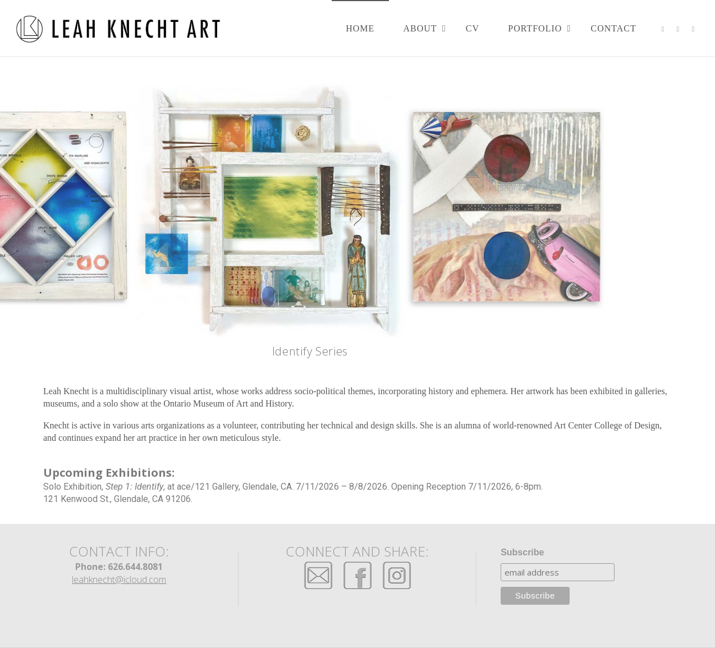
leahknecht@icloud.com (119, 579)
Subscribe (522, 552)
